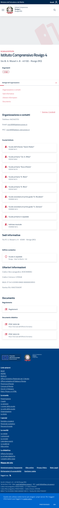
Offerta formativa (7, 453)
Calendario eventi (7, 441)
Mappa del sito (7, 462)
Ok (54, 504)
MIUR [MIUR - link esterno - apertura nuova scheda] (3, 371)
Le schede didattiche (8, 456)
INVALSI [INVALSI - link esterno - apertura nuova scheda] (3, 376)
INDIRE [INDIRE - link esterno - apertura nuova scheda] (3, 373)
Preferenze (44, 504)
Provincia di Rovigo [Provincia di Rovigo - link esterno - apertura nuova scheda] (7, 383)
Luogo (6, 72)
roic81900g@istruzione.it (17, 124)
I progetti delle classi (8, 458)
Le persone (4, 403)
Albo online (5, 446)
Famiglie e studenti (7, 421)
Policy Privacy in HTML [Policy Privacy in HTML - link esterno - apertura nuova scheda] (9, 391)
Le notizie (4, 433)
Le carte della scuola (8, 409)
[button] (29, 83)
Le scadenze (5, 443)
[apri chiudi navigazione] (3, 10)
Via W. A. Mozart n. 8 (7, 482)
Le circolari (4, 438)
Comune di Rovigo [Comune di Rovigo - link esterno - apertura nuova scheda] (7, 386)
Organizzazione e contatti (12, 89)
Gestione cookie (30, 471)
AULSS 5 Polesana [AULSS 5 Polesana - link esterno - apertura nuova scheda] (7, 389)
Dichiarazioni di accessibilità (11, 471)
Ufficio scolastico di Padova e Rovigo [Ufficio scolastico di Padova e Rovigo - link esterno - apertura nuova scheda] (13, 381)
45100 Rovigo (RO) (20, 482)
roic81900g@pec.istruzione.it (18, 130)
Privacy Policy (42, 467)
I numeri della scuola (8, 406)
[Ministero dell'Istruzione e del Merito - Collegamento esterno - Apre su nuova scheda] (12, 2)
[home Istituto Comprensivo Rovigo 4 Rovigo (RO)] (17, 10)
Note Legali (54, 467)
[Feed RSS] (10, 475)
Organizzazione (6, 411)
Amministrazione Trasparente (11, 467)
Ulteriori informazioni (10, 97)
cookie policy (27, 499)
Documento (7, 101)
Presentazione (6, 398)
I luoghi (3, 401)
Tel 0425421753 (6, 484)
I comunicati (5, 436)
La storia (4, 414)
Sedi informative (8, 93)
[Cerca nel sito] (54, 10)
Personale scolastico (8, 423)
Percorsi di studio (6, 426)
